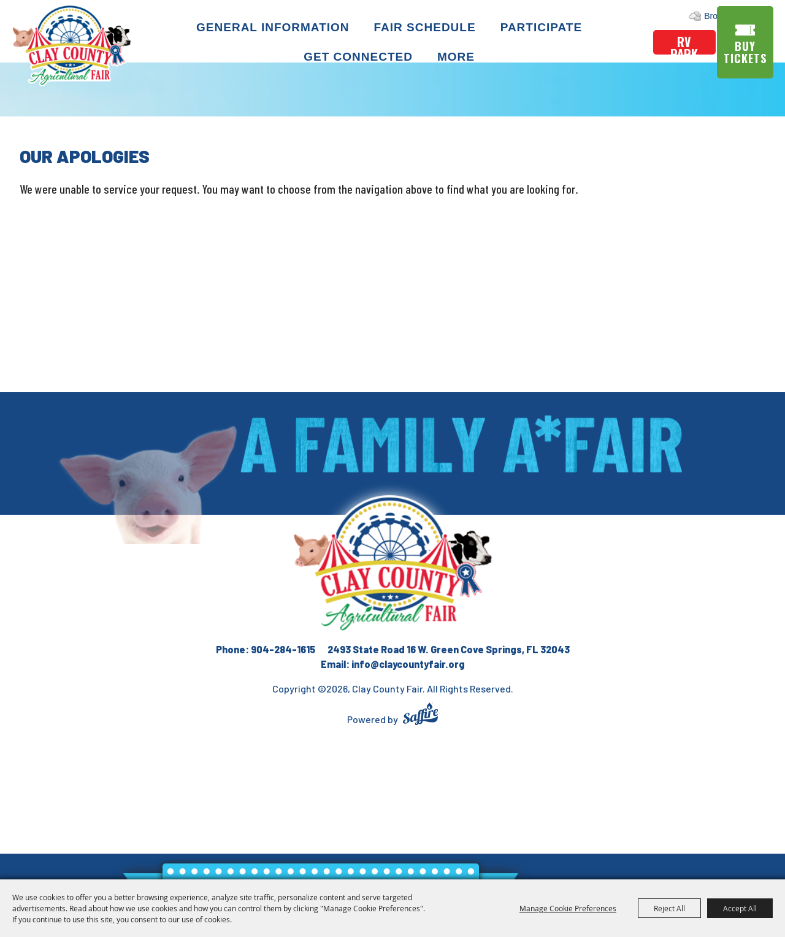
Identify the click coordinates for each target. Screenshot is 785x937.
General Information (275, 26)
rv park (684, 43)
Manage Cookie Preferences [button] (567, 908)
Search (721, 15)
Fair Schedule (427, 26)
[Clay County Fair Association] (392, 563)
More (458, 56)
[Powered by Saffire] (420, 715)
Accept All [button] (740, 908)
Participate (543, 26)
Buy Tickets (747, 51)
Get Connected (360, 56)
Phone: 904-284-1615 (265, 649)
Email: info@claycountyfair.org (393, 664)
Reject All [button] (669, 908)
